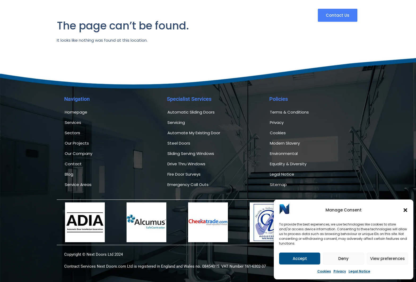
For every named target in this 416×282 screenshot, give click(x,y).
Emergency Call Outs (188, 184)
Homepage (76, 112)
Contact (73, 164)
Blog (69, 174)
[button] (405, 210)
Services (73, 122)
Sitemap (278, 184)
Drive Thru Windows (186, 164)
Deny (343, 258)
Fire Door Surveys (184, 174)
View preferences (387, 258)
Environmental (284, 153)
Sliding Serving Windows (190, 153)
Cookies (324, 271)
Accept (300, 258)
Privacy (339, 271)
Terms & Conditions (289, 112)
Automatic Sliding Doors (191, 112)
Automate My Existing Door (193, 133)
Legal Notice (359, 271)
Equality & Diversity (288, 164)
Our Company (78, 153)
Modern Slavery (285, 143)
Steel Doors (178, 143)
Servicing (176, 122)
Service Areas (78, 184)
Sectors (72, 133)
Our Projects (77, 143)
